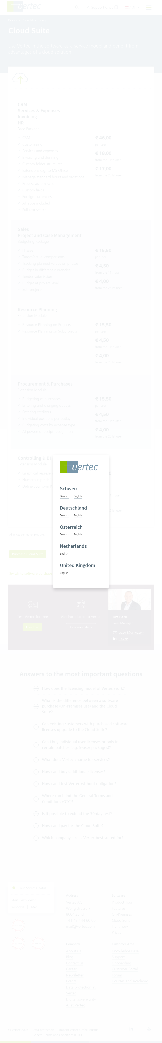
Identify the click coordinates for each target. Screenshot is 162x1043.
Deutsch (64, 496)
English (78, 496)
